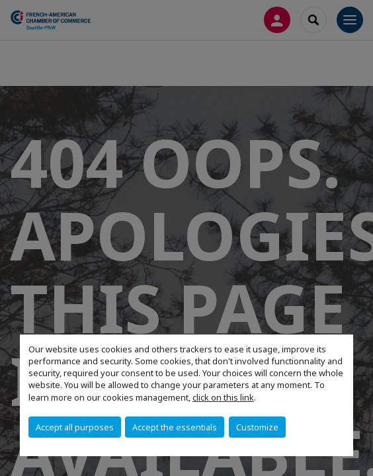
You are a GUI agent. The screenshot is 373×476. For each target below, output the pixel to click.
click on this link (223, 397)
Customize (257, 427)
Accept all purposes (75, 427)
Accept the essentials (174, 427)
